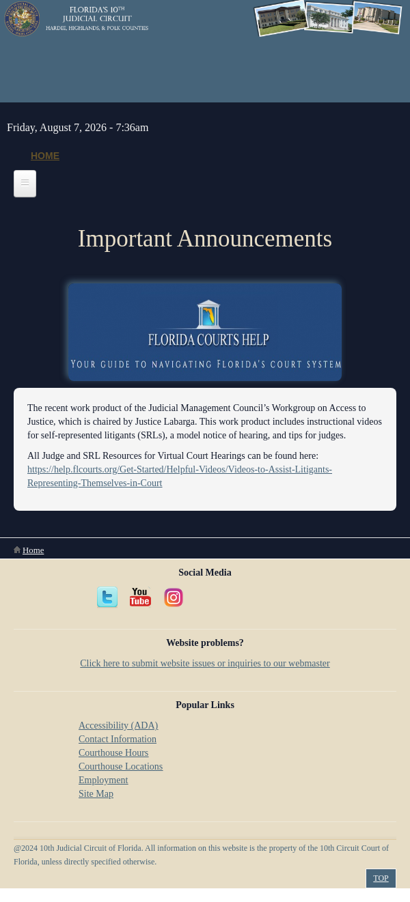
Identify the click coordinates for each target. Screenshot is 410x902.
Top (380, 878)
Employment (103, 780)
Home (45, 155)
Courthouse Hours (113, 753)
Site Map (96, 794)
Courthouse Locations (121, 766)
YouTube (141, 597)
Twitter (108, 597)
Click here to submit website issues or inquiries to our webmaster (205, 663)
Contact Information (117, 739)
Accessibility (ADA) (118, 725)
